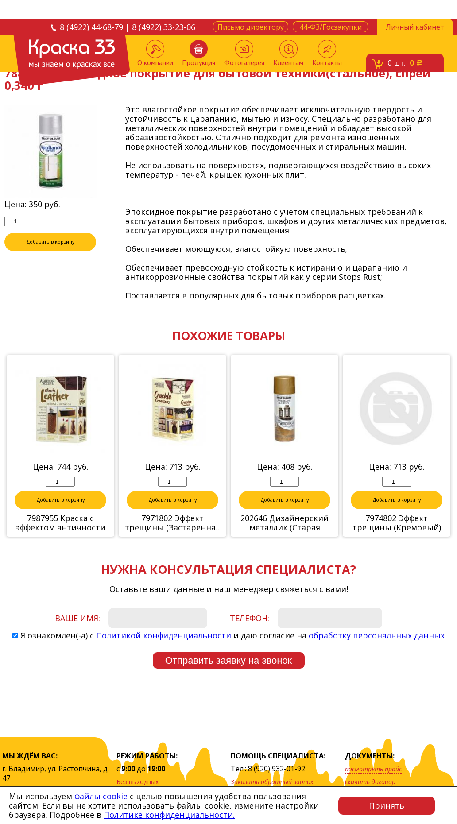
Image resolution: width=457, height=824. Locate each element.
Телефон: (249, 618)
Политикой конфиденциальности (163, 636)
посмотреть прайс (373, 769)
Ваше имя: (77, 618)
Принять (386, 805)
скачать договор (370, 782)
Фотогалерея (244, 53)
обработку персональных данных (377, 636)
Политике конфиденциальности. (169, 814)
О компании (155, 53)
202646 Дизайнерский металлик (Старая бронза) (284, 523)
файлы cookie (101, 796)
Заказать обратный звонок (272, 782)
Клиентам (288, 53)
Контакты (327, 53)
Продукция (198, 53)
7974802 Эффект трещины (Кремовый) (396, 523)
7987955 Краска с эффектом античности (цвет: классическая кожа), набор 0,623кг (60, 523)
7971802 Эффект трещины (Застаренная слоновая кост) (172, 523)
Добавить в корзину (50, 242)
